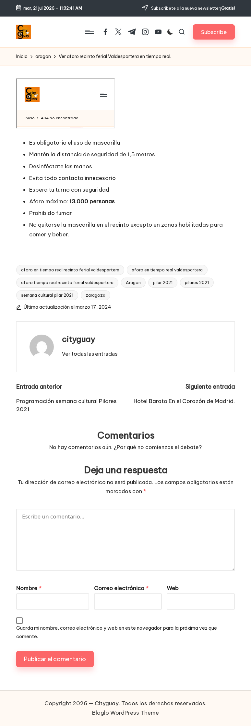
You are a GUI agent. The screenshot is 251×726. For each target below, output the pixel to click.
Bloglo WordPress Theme (125, 712)
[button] (214, 32)
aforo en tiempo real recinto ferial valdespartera (70, 269)
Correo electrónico (121, 588)
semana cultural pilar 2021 (47, 295)
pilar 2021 (163, 282)
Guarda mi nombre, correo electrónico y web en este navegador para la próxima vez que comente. (116, 632)
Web (173, 588)
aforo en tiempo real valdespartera (167, 269)
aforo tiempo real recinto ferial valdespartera (67, 282)
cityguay (78, 339)
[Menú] (89, 32)
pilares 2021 (197, 282)
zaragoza (95, 295)
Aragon (133, 282)
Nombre (29, 588)
